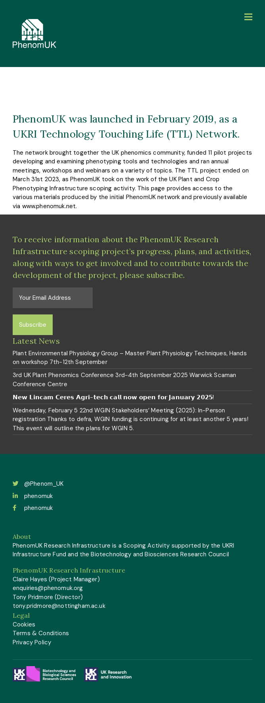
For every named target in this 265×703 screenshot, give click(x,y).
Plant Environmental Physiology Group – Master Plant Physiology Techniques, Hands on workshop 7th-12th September (130, 357)
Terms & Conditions (41, 633)
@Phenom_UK (38, 484)
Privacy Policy (32, 642)
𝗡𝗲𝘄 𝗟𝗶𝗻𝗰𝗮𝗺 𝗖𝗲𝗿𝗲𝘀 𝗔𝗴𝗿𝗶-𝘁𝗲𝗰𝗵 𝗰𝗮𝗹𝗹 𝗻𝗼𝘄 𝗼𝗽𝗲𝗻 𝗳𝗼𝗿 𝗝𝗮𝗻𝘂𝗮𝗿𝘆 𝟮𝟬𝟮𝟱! (113, 397)
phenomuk (33, 496)
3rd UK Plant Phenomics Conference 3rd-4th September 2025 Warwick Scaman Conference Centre (124, 379)
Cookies (24, 624)
